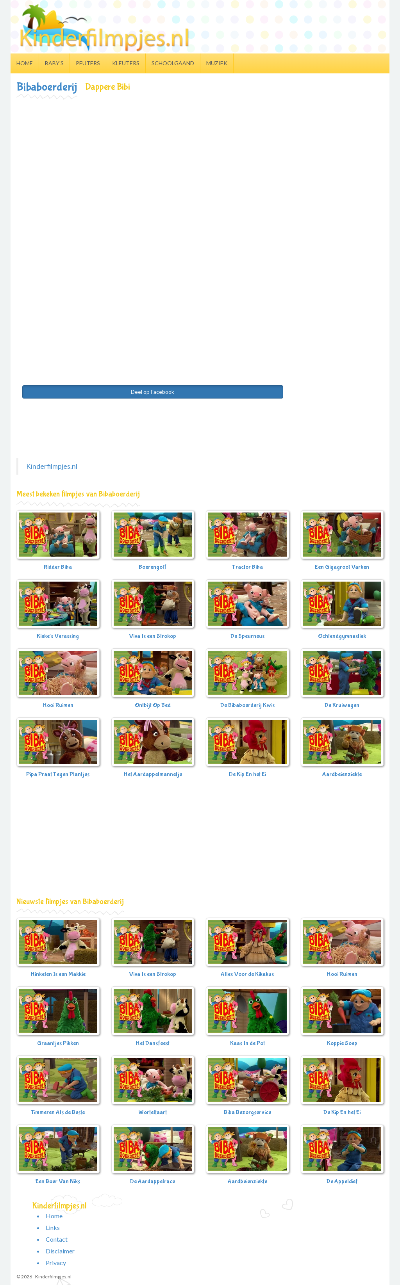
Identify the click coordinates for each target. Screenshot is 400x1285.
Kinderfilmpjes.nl (51, 466)
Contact (57, 1239)
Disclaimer (60, 1251)
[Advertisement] (200, 157)
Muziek (216, 63)
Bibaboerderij (46, 87)
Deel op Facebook (152, 391)
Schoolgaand (173, 63)
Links (53, 1227)
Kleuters (125, 63)
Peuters (88, 63)
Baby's (54, 63)
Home (24, 63)
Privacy (56, 1262)
